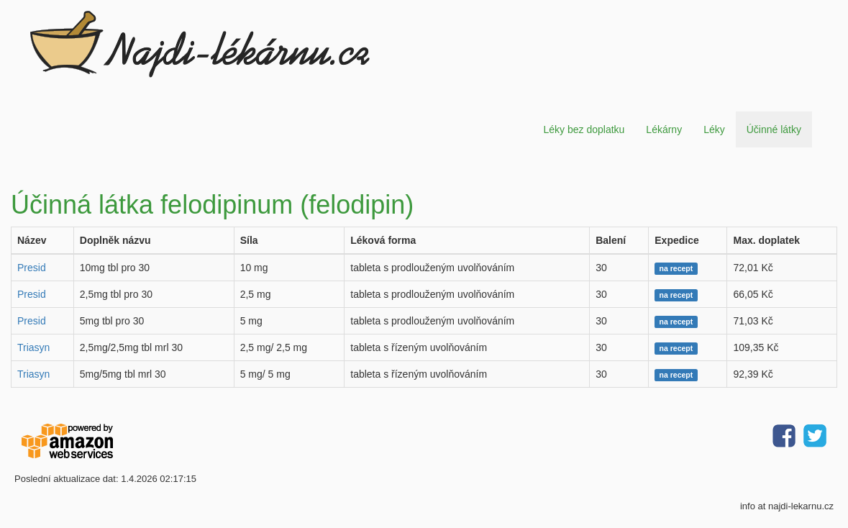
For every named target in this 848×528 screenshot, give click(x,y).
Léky (714, 129)
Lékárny (664, 129)
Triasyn (33, 347)
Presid (31, 267)
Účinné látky (774, 129)
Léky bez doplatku (583, 129)
